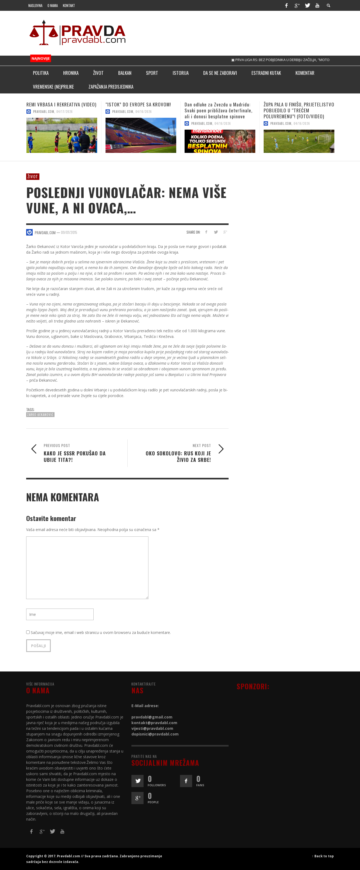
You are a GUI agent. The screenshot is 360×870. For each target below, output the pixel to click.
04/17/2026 (64, 111)
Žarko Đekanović (40, 414)
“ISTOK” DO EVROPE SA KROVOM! (138, 104)
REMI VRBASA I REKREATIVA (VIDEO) (61, 104)
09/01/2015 (69, 232)
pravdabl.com (43, 111)
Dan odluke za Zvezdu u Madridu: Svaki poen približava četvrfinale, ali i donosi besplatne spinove (218, 110)
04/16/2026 (143, 111)
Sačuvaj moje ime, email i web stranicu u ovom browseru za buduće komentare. (101, 632)
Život (33, 176)
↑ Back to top (323, 856)
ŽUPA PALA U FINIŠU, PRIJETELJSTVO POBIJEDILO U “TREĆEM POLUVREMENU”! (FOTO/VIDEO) (299, 110)
